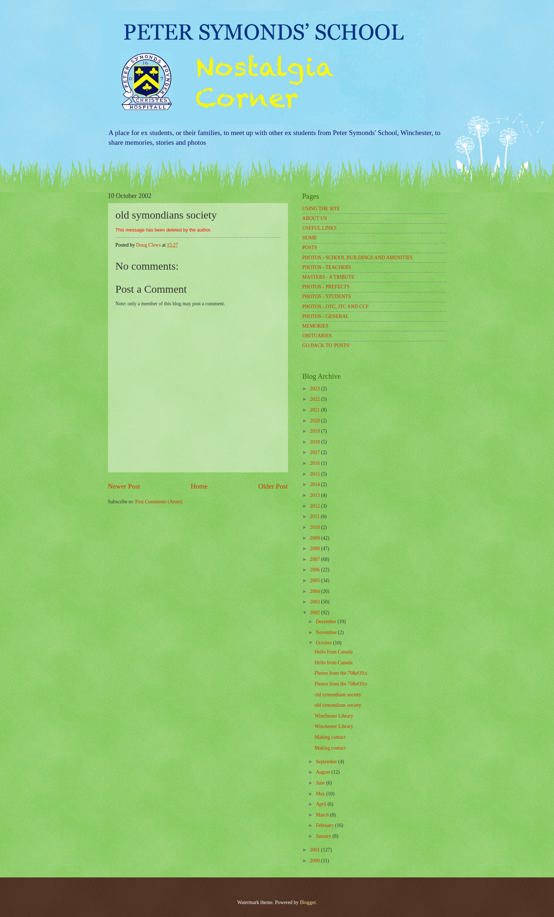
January (324, 836)
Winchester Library (334, 716)
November (327, 632)
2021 (315, 410)
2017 (315, 452)
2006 (315, 569)
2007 (315, 559)
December (326, 621)
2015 (315, 474)
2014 (315, 484)
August (323, 772)
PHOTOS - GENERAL (325, 316)
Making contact (330, 737)
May (321, 793)
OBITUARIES (317, 335)
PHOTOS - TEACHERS (326, 267)
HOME (309, 238)
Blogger (308, 902)
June (321, 783)
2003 (315, 601)
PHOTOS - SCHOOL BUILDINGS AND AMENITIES (357, 257)
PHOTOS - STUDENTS (326, 296)
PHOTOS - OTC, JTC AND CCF (335, 306)
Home (199, 486)
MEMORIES (315, 326)
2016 (315, 463)
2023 (315, 388)
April (322, 804)
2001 (315, 850)
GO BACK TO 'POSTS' (326, 345)
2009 (315, 538)
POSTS (309, 247)
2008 (315, 548)
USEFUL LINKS (319, 228)
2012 (315, 506)
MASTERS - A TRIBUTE (328, 277)
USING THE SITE (321, 208)
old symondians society (338, 694)
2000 (315, 860)
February (325, 825)
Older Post (273, 486)
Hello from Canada (334, 652)
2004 (315, 591)
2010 (315, 527)
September (327, 761)
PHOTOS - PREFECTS (326, 286)
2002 (315, 612)
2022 (315, 399)
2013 (315, 495)
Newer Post (124, 486)
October (324, 643)
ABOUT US (314, 218)
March (323, 815)
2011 (315, 516)
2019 (315, 431)
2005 (315, 580)
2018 (315, 442)
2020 (315, 420)
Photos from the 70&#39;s (341, 673)
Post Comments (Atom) (158, 501)
